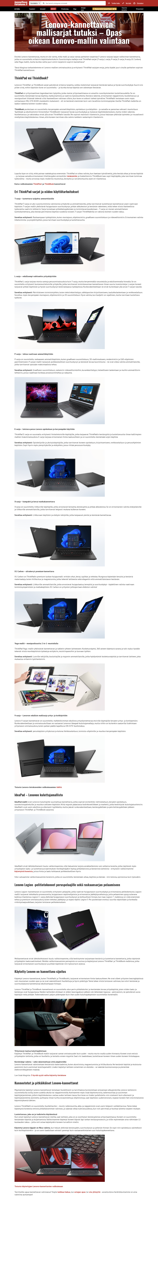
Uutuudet (43, 9)
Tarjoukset (32, 9)
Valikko (17, 9)
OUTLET (53, 9)
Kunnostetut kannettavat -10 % (104, 9)
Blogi (74, 9)
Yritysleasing (65, 9)
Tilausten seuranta (124, 9)
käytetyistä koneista (24, 871)
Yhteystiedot (139, 9)
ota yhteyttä (94, 1192)
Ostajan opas (83, 9)
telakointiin (72, 176)
